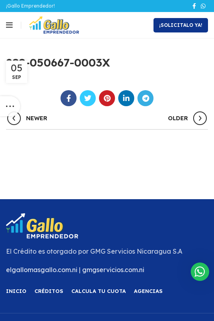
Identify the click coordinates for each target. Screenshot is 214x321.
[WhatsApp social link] (203, 6)
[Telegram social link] (145, 98)
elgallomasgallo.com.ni (41, 270)
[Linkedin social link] (126, 98)
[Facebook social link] (194, 6)
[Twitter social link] (88, 98)
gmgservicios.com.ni (113, 270)
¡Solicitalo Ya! (180, 25)
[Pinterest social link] (107, 98)
